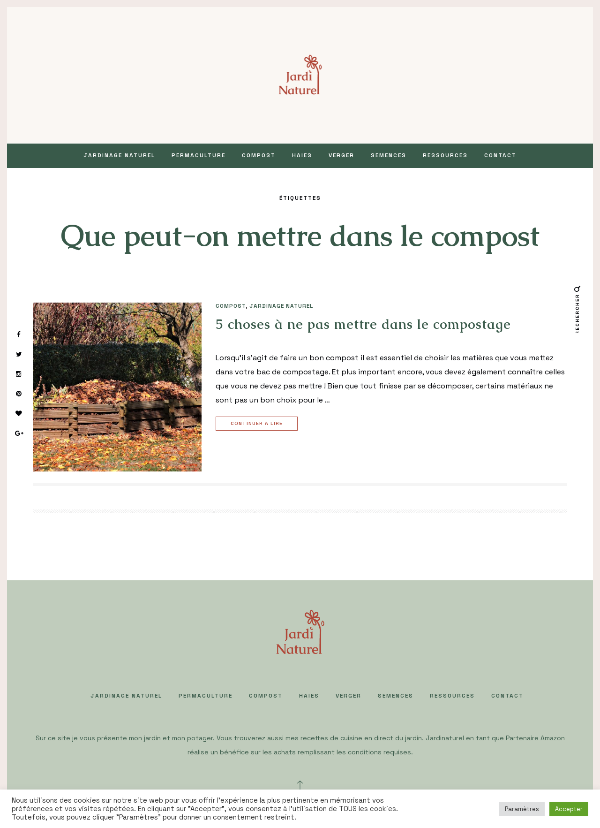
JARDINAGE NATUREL (119, 155)
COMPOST (259, 155)
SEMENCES (388, 155)
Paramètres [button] (522, 809)
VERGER (341, 155)
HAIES (302, 155)
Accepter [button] (569, 809)
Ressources (445, 155)
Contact (500, 155)
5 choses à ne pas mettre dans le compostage (363, 324)
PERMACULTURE (198, 155)
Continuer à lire (258, 423)
